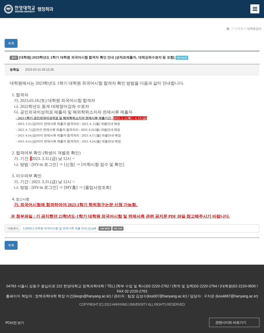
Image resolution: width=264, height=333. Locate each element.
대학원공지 (254, 28)
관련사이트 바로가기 (230, 322)
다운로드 (13, 228)
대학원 (239, 28)
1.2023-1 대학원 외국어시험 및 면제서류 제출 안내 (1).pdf (59, 228)
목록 (11, 43)
